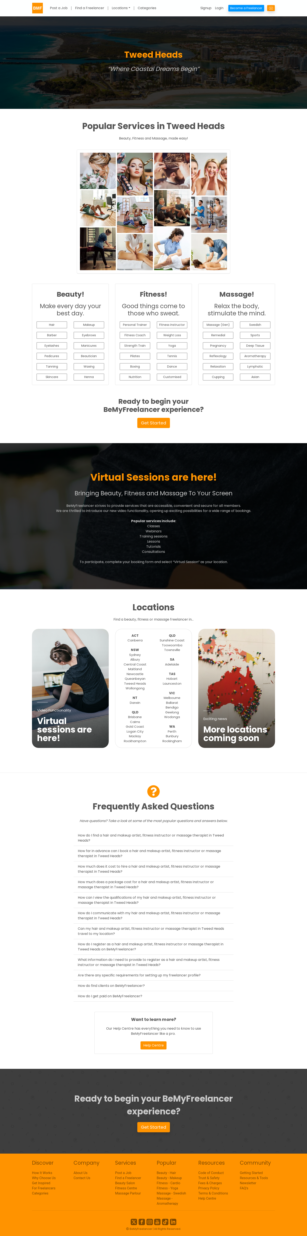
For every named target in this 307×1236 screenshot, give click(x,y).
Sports (255, 335)
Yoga (172, 345)
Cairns (135, 722)
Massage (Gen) (218, 325)
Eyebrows (89, 335)
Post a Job (59, 8)
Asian (255, 377)
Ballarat (172, 702)
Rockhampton (135, 741)
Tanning (52, 366)
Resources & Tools (254, 1178)
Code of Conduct (211, 1173)
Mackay (135, 736)
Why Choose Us (44, 1178)
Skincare (52, 377)
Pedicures (52, 356)
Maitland (135, 669)
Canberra (135, 640)
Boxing (135, 366)
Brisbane (135, 717)
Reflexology (218, 356)
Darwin (135, 702)
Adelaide (172, 664)
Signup (205, 8)
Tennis (172, 356)
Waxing (89, 366)
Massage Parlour (128, 1193)
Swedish (255, 325)
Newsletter (248, 1183)
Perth (172, 731)
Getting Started (251, 1173)
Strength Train (135, 345)
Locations (120, 8)
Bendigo (172, 707)
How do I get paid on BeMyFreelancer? (110, 996)
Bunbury (172, 736)
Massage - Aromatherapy (167, 1201)
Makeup (89, 325)
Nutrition (135, 377)
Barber (52, 335)
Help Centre (153, 1045)
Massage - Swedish (171, 1193)
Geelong (172, 712)
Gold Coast (135, 726)
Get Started (153, 423)
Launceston (172, 683)
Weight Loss (172, 335)
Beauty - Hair (166, 1173)
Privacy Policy (208, 1188)
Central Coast (135, 664)
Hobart (172, 678)
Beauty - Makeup (169, 1178)
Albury (135, 659)
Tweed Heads (135, 683)
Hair (52, 325)
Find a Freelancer (89, 8)
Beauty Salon (125, 1183)
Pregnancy (218, 345)
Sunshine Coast (172, 640)
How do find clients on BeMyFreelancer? (111, 985)
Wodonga (172, 717)
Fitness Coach (135, 335)
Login (219, 8)
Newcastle (135, 674)
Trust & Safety (208, 1178)
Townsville (172, 650)
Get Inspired (41, 1183)
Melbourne (172, 698)
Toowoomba (172, 645)
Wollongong (135, 688)
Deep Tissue (255, 345)
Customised (172, 377)
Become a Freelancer (246, 8)
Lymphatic (255, 366)
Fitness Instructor (172, 325)
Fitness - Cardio (168, 1183)
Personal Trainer (135, 325)
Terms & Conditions (213, 1193)
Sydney (135, 654)
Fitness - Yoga (167, 1188)
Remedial (218, 335)
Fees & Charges (210, 1183)
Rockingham (172, 741)
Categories (147, 8)
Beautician (89, 356)
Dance (172, 366)
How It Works (42, 1173)
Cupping (218, 377)
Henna (89, 377)
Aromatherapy (255, 356)
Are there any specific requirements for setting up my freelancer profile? (139, 975)
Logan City (135, 731)
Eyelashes (52, 345)
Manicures (89, 345)
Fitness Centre (126, 1188)
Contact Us (82, 1178)
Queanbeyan (135, 678)
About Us (80, 1173)
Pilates (135, 356)
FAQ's (244, 1188)
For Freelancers (43, 1188)
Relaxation (218, 366)
